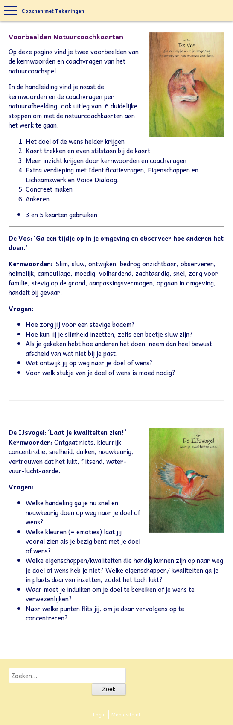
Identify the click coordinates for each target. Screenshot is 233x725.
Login (99, 714)
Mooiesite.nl (125, 714)
